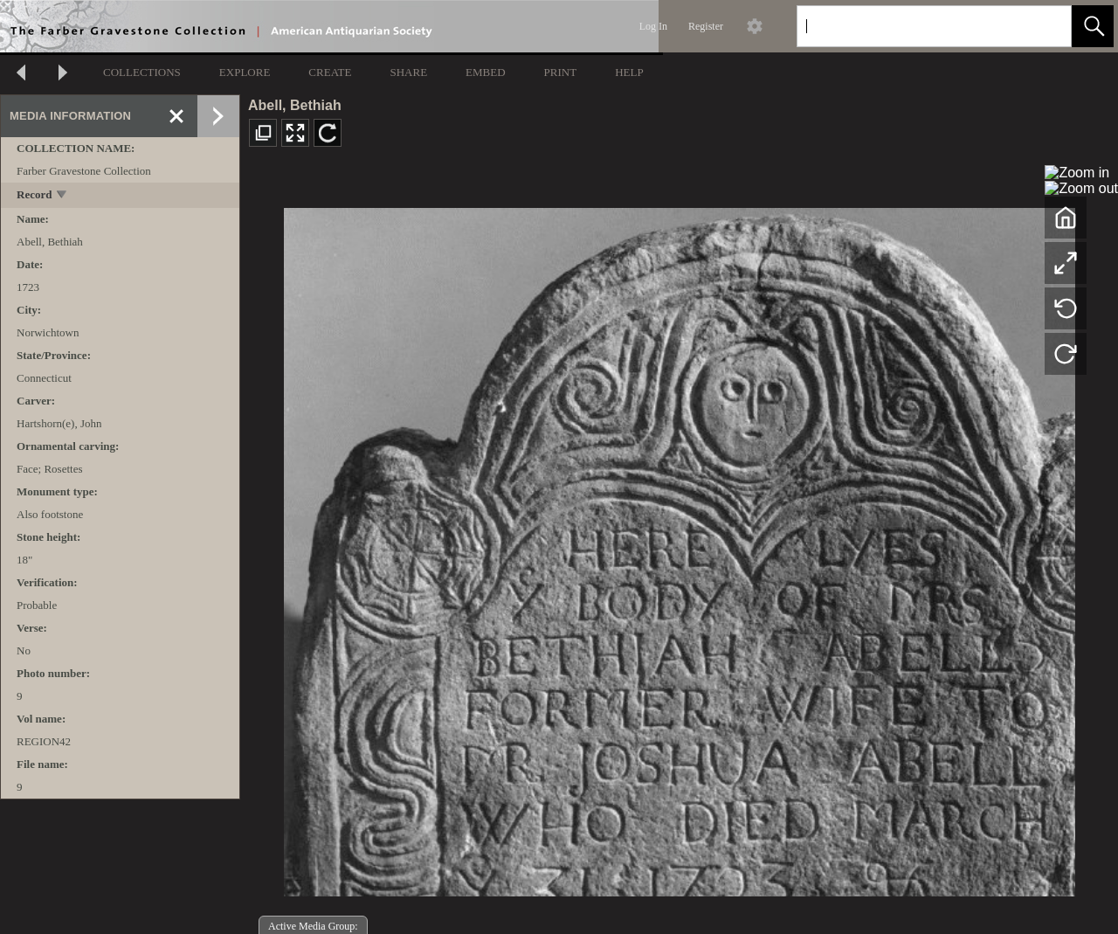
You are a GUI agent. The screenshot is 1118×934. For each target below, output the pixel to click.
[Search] (913, 26)
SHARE (408, 72)
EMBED (486, 72)
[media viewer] (679, 547)
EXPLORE (245, 72)
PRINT (560, 72)
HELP (629, 72)
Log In (653, 26)
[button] (1093, 26)
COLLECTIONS (142, 72)
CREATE (329, 72)
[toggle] (62, 196)
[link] (1044, 25)
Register (705, 26)
